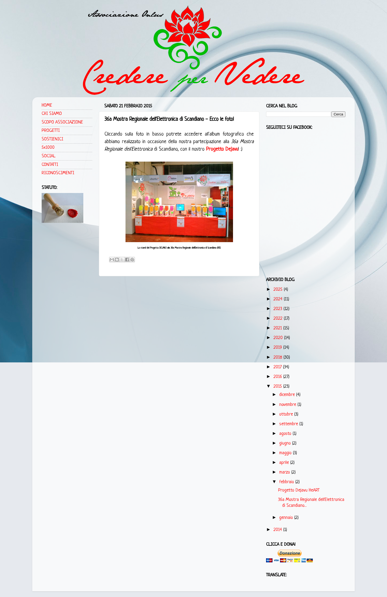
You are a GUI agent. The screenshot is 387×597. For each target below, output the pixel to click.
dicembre (287, 394)
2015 (278, 386)
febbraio (287, 482)
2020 (279, 337)
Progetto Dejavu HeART (299, 490)
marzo (285, 472)
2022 (279, 318)
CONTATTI (50, 164)
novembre (288, 404)
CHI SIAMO (52, 113)
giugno (285, 443)
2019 (278, 347)
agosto (286, 433)
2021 (278, 328)
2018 (279, 357)
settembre (289, 424)
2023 (279, 308)
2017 (278, 367)
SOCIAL (48, 156)
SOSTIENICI (52, 139)
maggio (286, 453)
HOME (47, 105)
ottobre (286, 414)
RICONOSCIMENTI (58, 173)
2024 (279, 299)
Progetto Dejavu (222, 149)
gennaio (286, 517)
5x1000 (48, 147)
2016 (278, 376)
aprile (284, 462)
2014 (278, 529)
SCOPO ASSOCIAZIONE (62, 122)
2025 (279, 289)
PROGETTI (51, 130)
